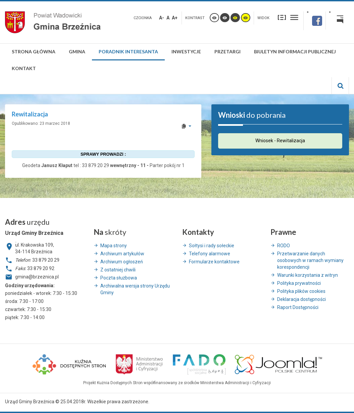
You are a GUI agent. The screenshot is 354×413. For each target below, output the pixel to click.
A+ (175, 17)
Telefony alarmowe (209, 253)
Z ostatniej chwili (118, 269)
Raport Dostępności (297, 307)
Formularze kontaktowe (214, 261)
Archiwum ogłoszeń (121, 261)
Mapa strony (113, 245)
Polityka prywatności (299, 283)
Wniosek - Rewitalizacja (280, 140)
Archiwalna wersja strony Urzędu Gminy (135, 289)
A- (161, 17)
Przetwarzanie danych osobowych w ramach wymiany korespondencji (310, 260)
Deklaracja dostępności (301, 299)
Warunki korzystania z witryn (307, 275)
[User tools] (186, 126)
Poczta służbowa (118, 277)
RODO (283, 245)
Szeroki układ (294, 17)
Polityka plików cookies (301, 291)
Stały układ (282, 17)
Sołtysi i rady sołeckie (211, 245)
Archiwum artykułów (122, 253)
